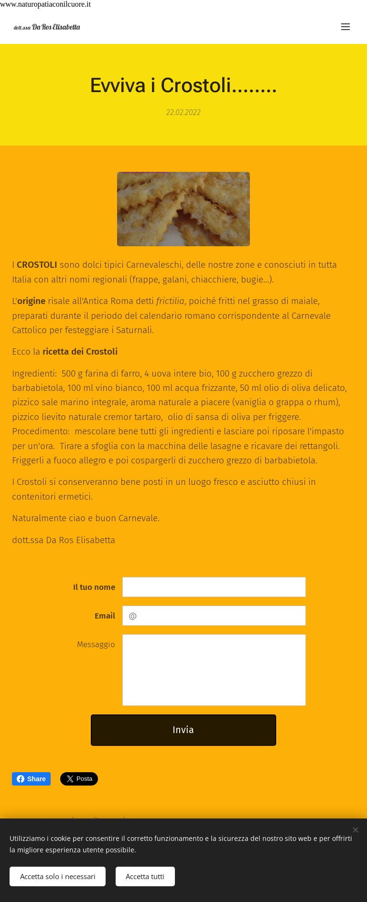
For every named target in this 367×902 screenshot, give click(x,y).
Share (31, 779)
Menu (345, 26)
